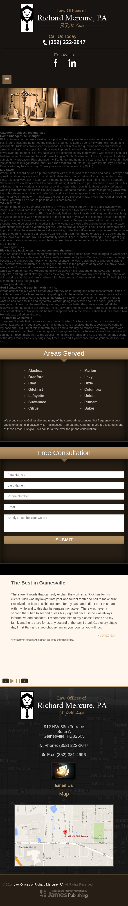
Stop (18, 681)
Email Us (64, 785)
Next (24, 681)
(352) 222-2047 (67, 42)
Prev (5, 681)
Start (12, 681)
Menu (6, 79)
